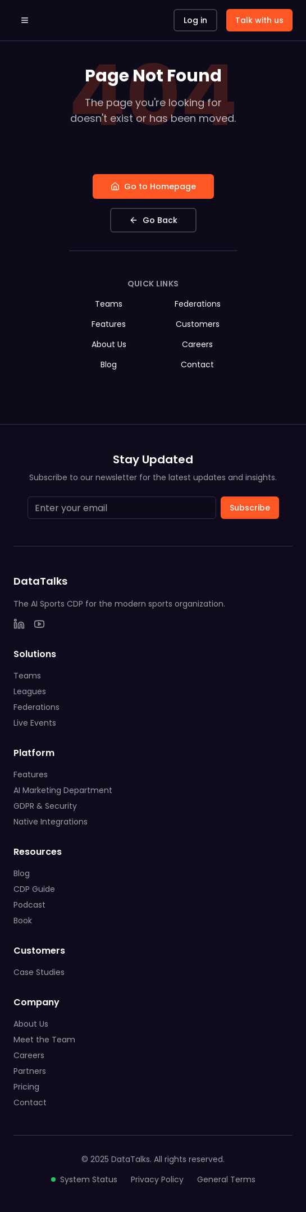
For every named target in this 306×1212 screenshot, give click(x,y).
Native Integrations (50, 821)
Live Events (34, 722)
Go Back (153, 220)
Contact (197, 364)
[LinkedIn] (19, 624)
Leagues (29, 691)
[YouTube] (39, 624)
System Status (84, 1179)
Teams (108, 303)
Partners (29, 1071)
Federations (198, 303)
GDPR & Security (45, 806)
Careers (197, 344)
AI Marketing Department (62, 790)
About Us (109, 344)
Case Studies (39, 972)
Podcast (29, 904)
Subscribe (250, 507)
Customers (198, 324)
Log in (195, 20)
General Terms (226, 1179)
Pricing (26, 1086)
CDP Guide (34, 889)
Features (109, 324)
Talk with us (259, 20)
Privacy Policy (157, 1179)
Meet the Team (44, 1039)
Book (22, 920)
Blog (109, 364)
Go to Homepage (153, 186)
